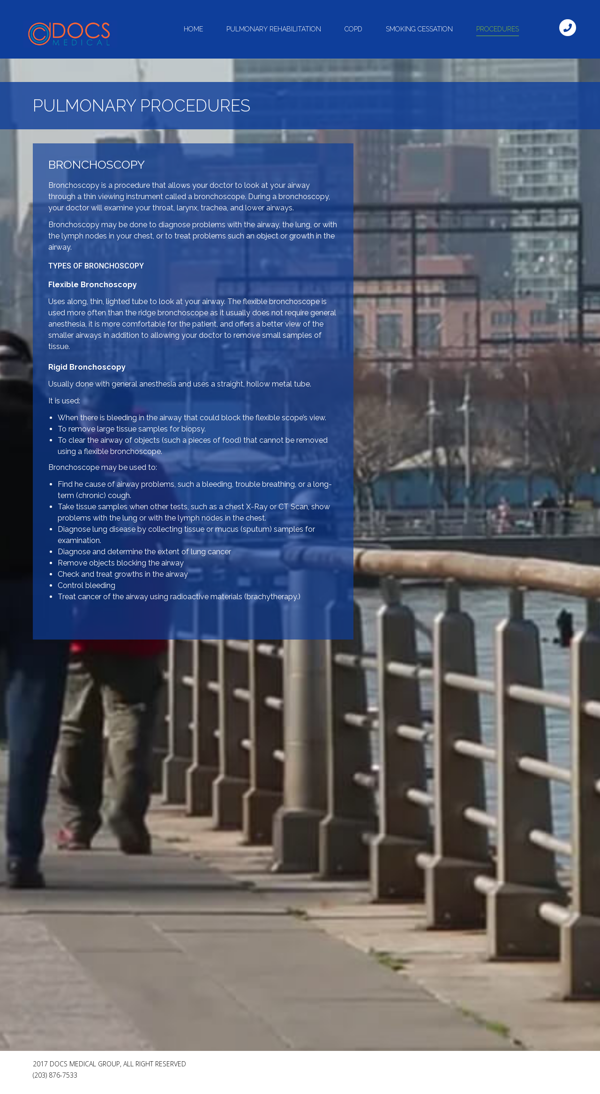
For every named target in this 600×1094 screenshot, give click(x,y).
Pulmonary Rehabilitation (273, 29)
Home (193, 29)
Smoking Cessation (419, 29)
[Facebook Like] (497, 1067)
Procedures (497, 29)
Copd (353, 29)
